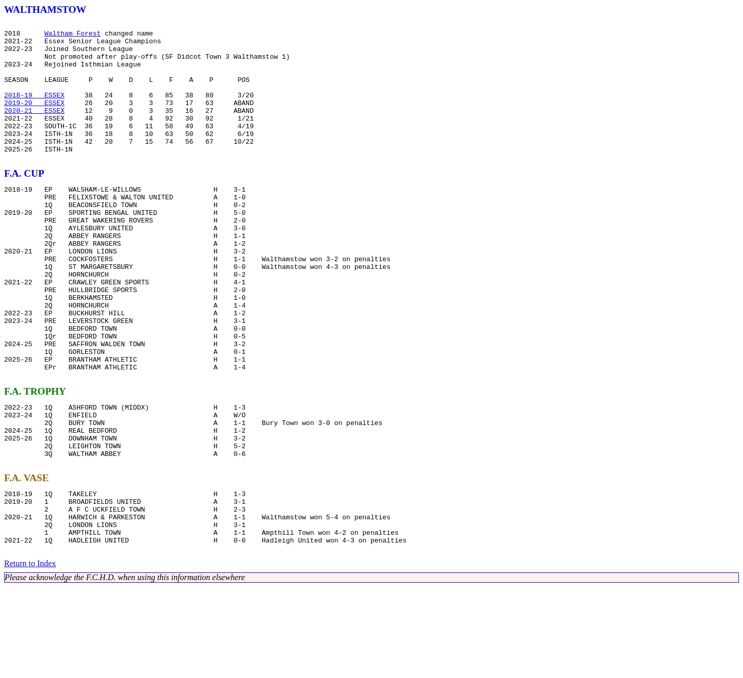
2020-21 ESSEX (34, 128)
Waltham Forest (72, 36)
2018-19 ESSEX (34, 110)
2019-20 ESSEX (34, 119)
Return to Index (30, 654)
